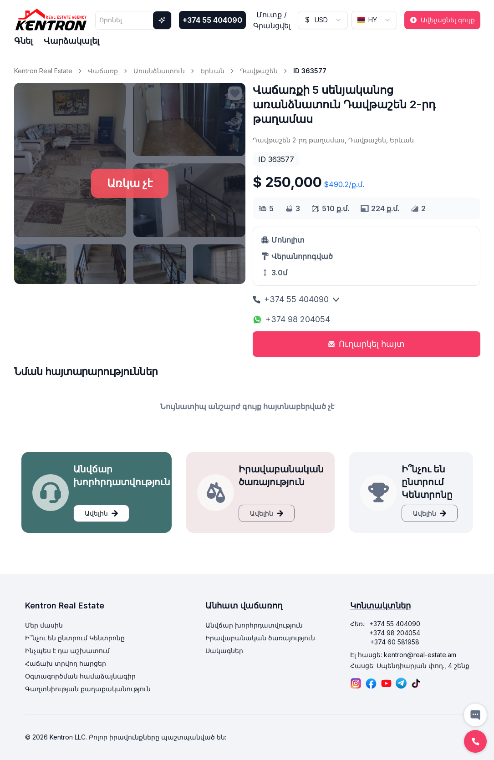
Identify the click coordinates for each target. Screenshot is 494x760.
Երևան (212, 71)
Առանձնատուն (159, 71)
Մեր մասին (44, 625)
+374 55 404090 (212, 20)
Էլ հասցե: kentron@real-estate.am (403, 655)
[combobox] (323, 20)
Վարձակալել (71, 41)
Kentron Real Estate (43, 71)
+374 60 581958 (394, 642)
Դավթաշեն (259, 71)
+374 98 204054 (291, 319)
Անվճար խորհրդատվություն (254, 625)
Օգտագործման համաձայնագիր (80, 676)
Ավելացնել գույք (442, 20)
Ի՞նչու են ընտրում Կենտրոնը (75, 638)
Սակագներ (224, 650)
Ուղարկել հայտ (366, 344)
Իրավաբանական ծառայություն (260, 638)
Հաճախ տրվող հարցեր (65, 663)
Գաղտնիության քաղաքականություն (88, 689)
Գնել (23, 41)
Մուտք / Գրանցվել (271, 20)
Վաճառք (103, 71)
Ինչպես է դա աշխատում (67, 650)
